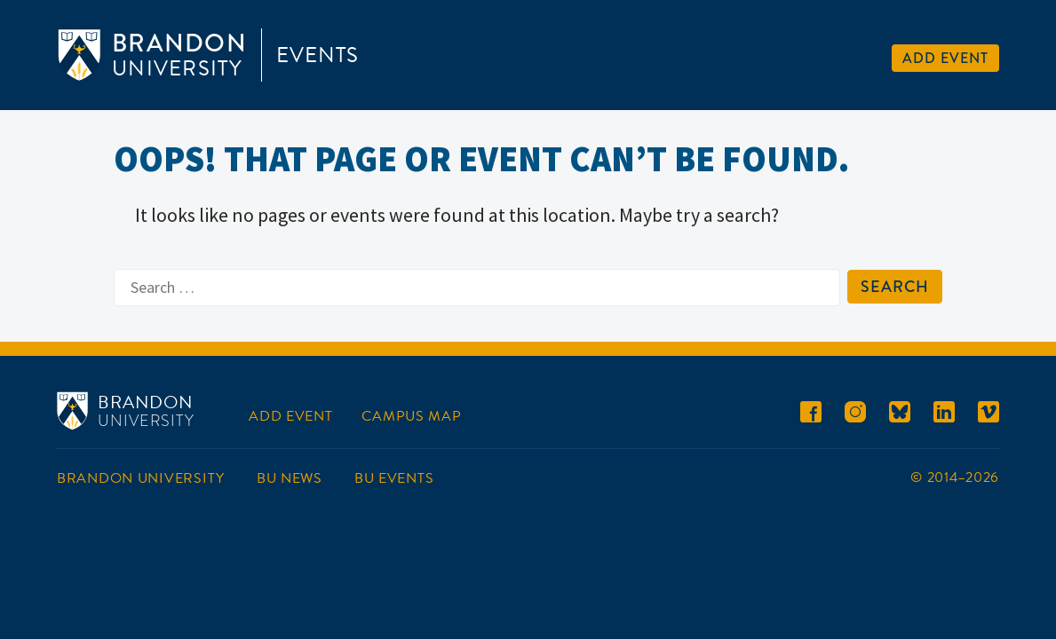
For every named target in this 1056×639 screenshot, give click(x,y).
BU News (289, 478)
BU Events (393, 478)
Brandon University (141, 478)
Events (317, 55)
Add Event (945, 58)
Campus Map (411, 416)
